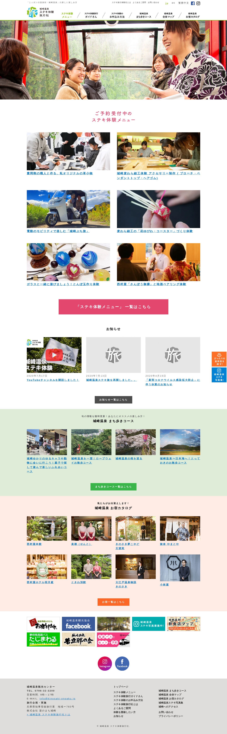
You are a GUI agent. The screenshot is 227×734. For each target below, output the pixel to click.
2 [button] (199, 93)
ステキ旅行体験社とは (121, 2)
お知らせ (118, 716)
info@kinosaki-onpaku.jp (58, 698)
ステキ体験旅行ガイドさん (128, 696)
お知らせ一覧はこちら (113, 399)
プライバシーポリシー (171, 716)
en (173, 3)
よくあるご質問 (139, 2)
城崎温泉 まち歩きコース (172, 690)
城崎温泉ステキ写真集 (171, 702)
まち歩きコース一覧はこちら (113, 486)
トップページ (121, 687)
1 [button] (196, 93)
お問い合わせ (153, 2)
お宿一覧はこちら (113, 602)
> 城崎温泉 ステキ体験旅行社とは (48, 714)
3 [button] (203, 93)
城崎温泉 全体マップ (170, 694)
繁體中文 (183, 3)
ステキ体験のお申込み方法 (128, 700)
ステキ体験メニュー (125, 692)
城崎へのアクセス (168, 706)
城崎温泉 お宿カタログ (171, 698)
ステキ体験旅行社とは (126, 704)
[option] (113, 60)
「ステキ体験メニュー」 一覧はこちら (113, 307)
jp (167, 3)
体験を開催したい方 (125, 712)
